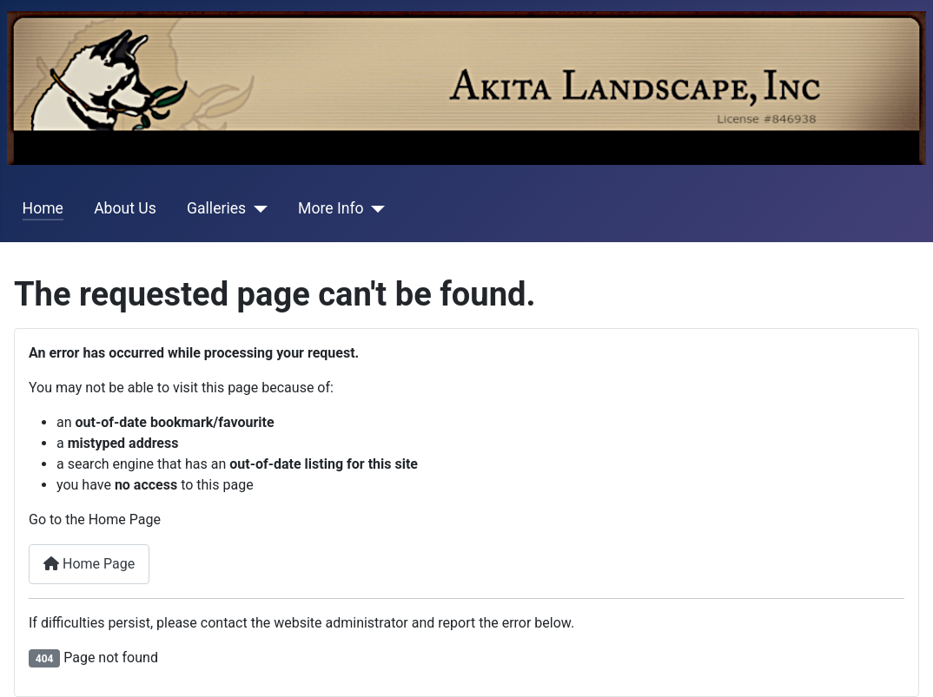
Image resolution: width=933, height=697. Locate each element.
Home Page (89, 564)
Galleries (216, 208)
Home (43, 208)
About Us (125, 208)
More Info (331, 208)
